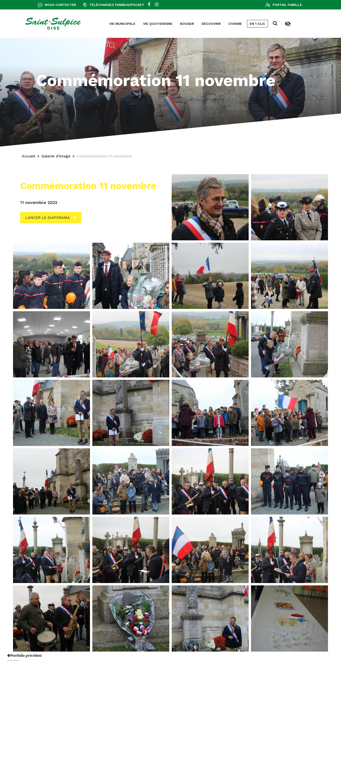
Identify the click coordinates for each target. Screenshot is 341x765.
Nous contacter (60, 5)
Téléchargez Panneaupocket (116, 5)
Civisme (168, 24)
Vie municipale (55, 24)
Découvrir (143, 24)
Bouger (120, 24)
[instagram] (156, 5)
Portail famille (287, 5)
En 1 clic (190, 24)
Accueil (28, 157)
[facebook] (149, 5)
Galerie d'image (56, 157)
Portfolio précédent (24, 655)
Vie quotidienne (90, 24)
